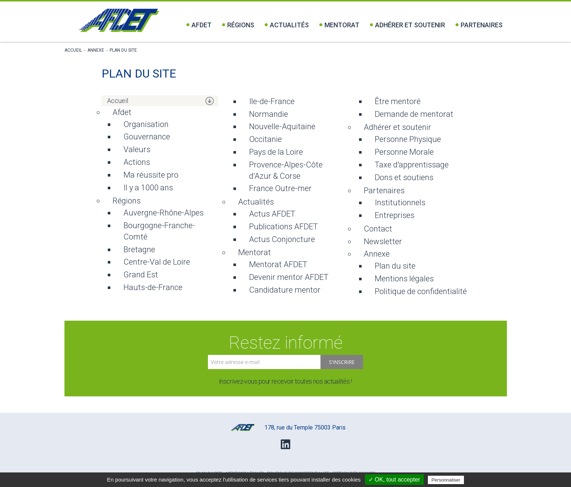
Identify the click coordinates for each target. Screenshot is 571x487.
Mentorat (339, 25)
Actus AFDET (272, 213)
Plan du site (123, 50)
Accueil (73, 50)
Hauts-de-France (152, 287)
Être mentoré (398, 101)
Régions (238, 25)
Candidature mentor (284, 289)
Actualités (287, 25)
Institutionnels (400, 202)
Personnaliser (446, 480)
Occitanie (265, 139)
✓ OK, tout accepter (394, 479)
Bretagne (139, 249)
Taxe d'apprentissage (412, 164)
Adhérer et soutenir (407, 25)
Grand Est (140, 274)
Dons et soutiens (404, 177)
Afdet (199, 25)
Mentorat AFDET (278, 264)
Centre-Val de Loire (156, 261)
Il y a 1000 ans (148, 187)
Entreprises (394, 215)
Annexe (95, 50)
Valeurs (136, 149)
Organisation (146, 124)
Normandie (268, 114)
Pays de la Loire (276, 152)
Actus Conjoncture (282, 239)
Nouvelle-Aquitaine (282, 126)
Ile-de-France (272, 101)
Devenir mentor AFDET (288, 277)
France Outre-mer (280, 188)
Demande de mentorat (414, 114)
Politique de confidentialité (421, 291)
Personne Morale (404, 152)
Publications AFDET (283, 226)
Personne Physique (408, 139)
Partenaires (479, 25)
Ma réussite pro (150, 174)
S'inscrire (342, 362)
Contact (378, 228)
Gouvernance (146, 136)
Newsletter (383, 241)
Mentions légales (404, 278)
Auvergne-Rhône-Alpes (163, 212)
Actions (136, 162)
